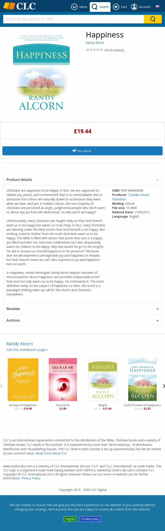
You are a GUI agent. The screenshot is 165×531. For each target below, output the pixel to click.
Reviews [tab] (13, 308)
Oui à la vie (63, 405)
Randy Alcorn (95, 43)
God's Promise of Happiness (142, 405)
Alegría (102, 405)
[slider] (94, 49)
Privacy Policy (30, 478)
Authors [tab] (13, 320)
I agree (70, 519)
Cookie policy (90, 519)
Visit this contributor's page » (27, 350)
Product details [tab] (19, 179)
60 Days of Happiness (23, 405)
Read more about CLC (51, 453)
